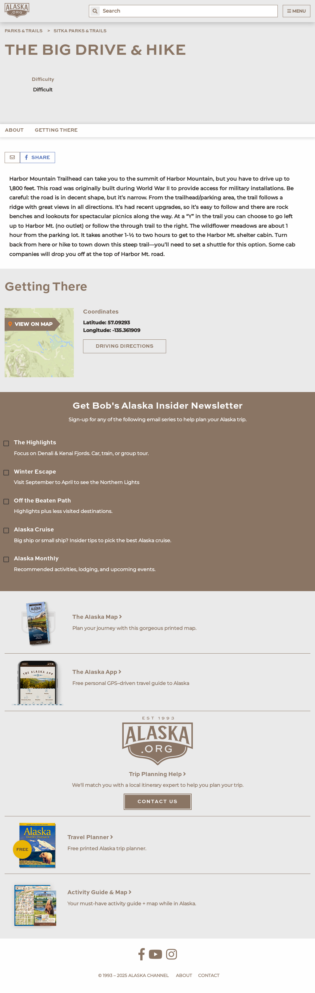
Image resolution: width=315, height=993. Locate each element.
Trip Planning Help (157, 774)
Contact (208, 975)
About (14, 130)
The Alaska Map (97, 617)
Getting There (56, 130)
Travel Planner (90, 837)
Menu (296, 11)
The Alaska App (97, 672)
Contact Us (158, 801)
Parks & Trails (23, 31)
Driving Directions (125, 346)
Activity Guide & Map (99, 892)
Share (37, 157)
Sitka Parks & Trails (80, 31)
